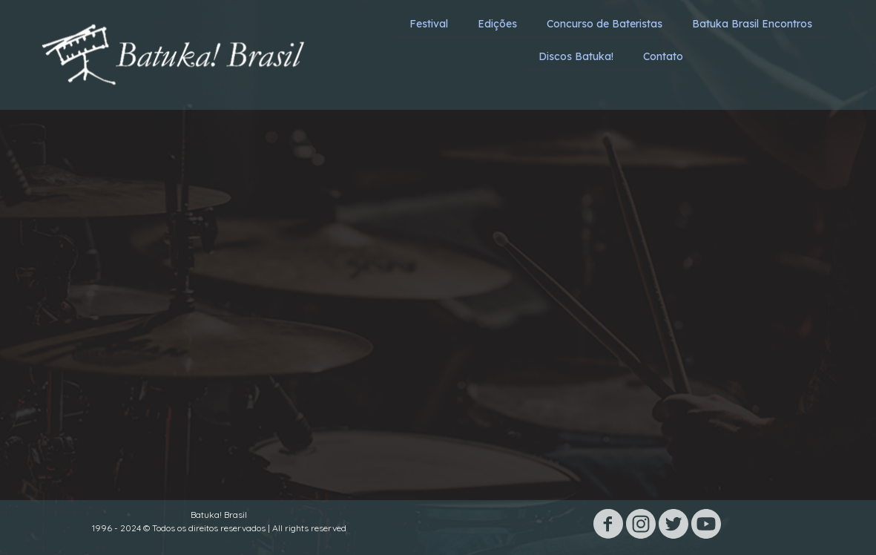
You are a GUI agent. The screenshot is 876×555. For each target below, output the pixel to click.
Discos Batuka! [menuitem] (576, 56)
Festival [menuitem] (428, 23)
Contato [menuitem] (663, 56)
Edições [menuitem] (497, 23)
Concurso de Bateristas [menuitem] (604, 23)
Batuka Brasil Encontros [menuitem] (752, 23)
